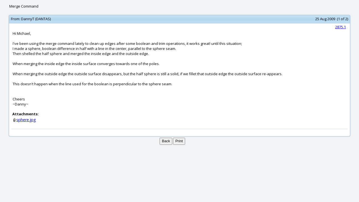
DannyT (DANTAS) (36, 18)
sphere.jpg (26, 119)
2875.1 (340, 26)
